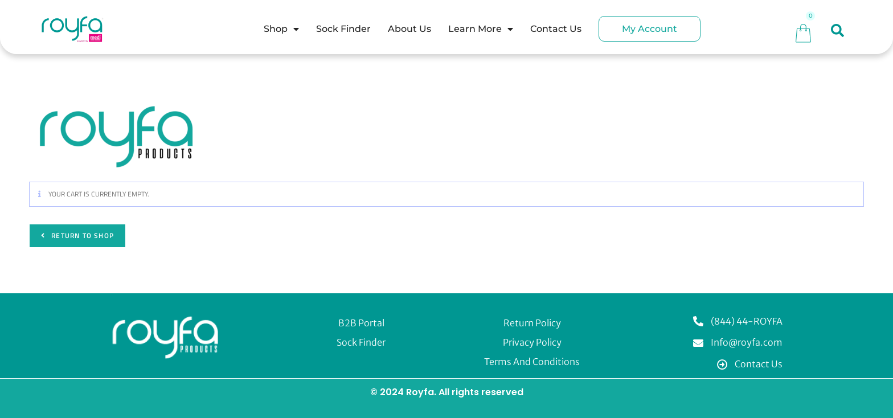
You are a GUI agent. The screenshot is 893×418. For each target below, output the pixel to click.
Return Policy (532, 323)
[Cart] (803, 31)
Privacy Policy (532, 342)
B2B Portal (361, 323)
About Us (409, 28)
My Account (649, 28)
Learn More (480, 29)
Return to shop (81, 235)
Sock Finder (343, 28)
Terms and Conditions (532, 361)
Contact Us (555, 28)
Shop (281, 29)
